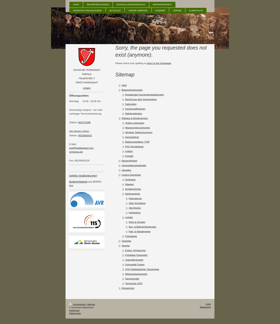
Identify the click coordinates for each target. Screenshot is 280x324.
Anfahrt (129, 151)
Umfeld (129, 217)
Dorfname (130, 179)
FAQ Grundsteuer (134, 146)
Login (208, 304)
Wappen (129, 184)
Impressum (74, 310)
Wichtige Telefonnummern (138, 132)
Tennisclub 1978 (133, 283)
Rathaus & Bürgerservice (135, 118)
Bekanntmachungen (132, 90)
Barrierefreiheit (129, 160)
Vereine (126, 245)
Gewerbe (126, 241)
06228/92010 (85, 135)
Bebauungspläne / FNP (137, 141)
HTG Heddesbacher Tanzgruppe (142, 269)
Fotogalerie (131, 236)
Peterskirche (135, 198)
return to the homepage (159, 63)
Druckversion (77, 304)
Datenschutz (75, 313)
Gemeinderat (132, 137)
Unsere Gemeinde (131, 175)
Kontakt (129, 156)
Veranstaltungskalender (134, 165)
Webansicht (205, 307)
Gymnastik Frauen (134, 264)
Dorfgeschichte (133, 189)
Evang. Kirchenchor (135, 250)
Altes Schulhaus (137, 203)
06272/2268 (84, 122)
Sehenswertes (132, 193)
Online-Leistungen (134, 123)
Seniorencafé (132, 278)
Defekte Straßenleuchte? (83, 175)
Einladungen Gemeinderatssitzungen (144, 94)
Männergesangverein (136, 274)
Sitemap (91, 304)
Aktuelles (126, 170)
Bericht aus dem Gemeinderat (141, 99)
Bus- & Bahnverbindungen (142, 226)
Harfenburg (135, 212)
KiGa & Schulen (137, 222)
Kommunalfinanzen (135, 108)
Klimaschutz (128, 288)
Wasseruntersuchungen (137, 127)
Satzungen (130, 104)
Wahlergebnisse (133, 113)
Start (124, 85)
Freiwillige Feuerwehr (136, 255)
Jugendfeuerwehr (134, 259)
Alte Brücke (135, 208)
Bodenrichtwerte (78, 181)
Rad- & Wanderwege (140, 231)
